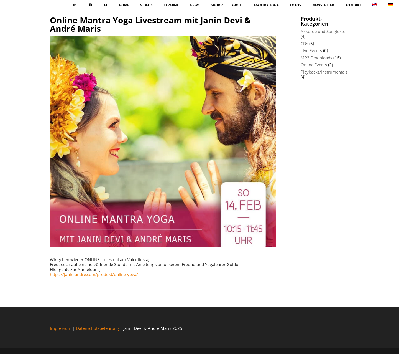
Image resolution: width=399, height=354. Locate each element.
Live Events (311, 50)
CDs (304, 43)
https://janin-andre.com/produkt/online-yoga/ (94, 274)
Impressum (60, 328)
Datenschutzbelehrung (97, 328)
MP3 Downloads (316, 57)
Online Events (314, 64)
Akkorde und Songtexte (323, 31)
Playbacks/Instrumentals (324, 72)
